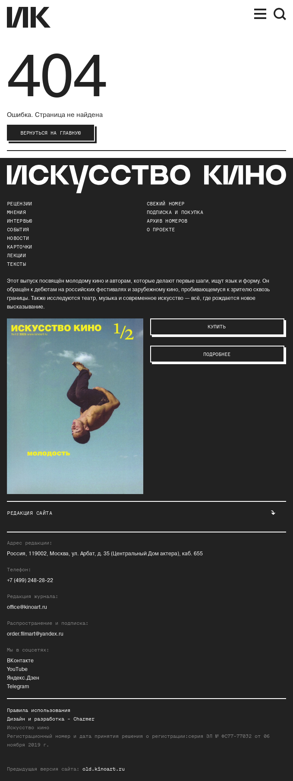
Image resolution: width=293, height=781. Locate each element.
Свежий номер (166, 203)
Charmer (84, 718)
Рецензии (19, 203)
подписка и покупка (175, 212)
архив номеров (167, 221)
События (18, 229)
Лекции (16, 255)
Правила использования (38, 710)
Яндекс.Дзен (23, 678)
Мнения (16, 212)
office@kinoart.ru (27, 607)
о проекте (161, 229)
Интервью (19, 221)
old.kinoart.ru (103, 769)
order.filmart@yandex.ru (35, 634)
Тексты (16, 264)
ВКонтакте (20, 660)
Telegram (18, 686)
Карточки (19, 246)
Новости (18, 238)
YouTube (17, 669)
